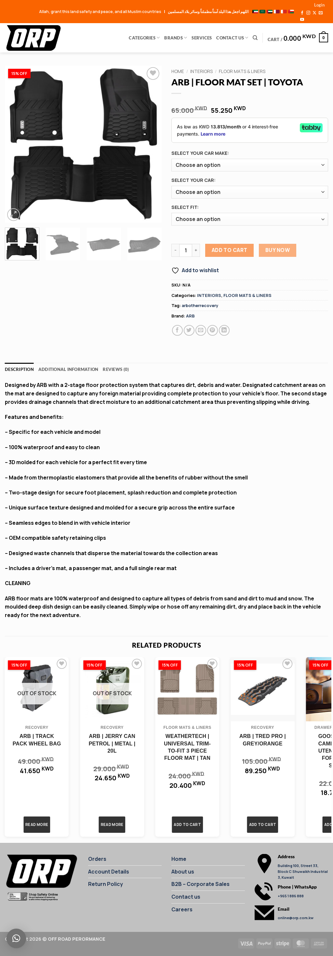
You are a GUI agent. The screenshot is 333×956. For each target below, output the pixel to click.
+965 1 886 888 (291, 895)
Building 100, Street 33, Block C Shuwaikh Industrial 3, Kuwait (303, 871)
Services (202, 37)
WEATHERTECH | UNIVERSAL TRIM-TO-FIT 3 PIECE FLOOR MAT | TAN (187, 747)
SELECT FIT (184, 207)
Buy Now (277, 250)
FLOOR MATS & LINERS (242, 71)
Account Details (108, 871)
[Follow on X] (314, 13)
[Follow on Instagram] (308, 13)
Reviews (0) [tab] (116, 369)
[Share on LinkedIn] (224, 330)
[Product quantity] (185, 250)
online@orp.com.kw (295, 917)
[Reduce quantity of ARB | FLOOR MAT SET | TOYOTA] (175, 250)
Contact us (185, 896)
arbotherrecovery (200, 305)
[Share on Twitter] (189, 330)
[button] (319, 5)
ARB (190, 316)
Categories (144, 38)
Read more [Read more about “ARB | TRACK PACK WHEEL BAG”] (36, 824)
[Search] (255, 38)
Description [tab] (19, 369)
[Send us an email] (321, 13)
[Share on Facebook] (177, 330)
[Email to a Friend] (200, 330)
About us (182, 871)
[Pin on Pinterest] (212, 330)
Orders (97, 858)
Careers (182, 909)
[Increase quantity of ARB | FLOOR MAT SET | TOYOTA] (196, 250)
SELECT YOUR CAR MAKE (199, 153)
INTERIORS (201, 71)
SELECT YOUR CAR (192, 180)
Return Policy (105, 884)
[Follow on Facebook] (302, 13)
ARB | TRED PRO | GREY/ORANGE (262, 739)
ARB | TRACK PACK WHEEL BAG (37, 739)
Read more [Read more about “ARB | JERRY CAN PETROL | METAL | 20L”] (112, 824)
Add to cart (229, 250)
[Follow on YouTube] (302, 20)
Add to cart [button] (187, 824)
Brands (175, 38)
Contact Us (232, 38)
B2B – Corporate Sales (200, 884)
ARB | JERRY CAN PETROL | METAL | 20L (112, 743)
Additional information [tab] (68, 369)
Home (177, 71)
